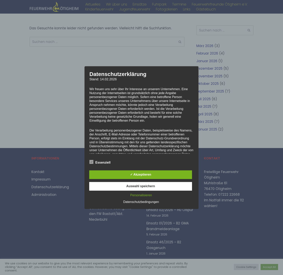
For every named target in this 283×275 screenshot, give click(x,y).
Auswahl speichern (140, 186)
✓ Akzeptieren (140, 174)
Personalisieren (141, 195)
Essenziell (99, 161)
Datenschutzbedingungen (141, 202)
